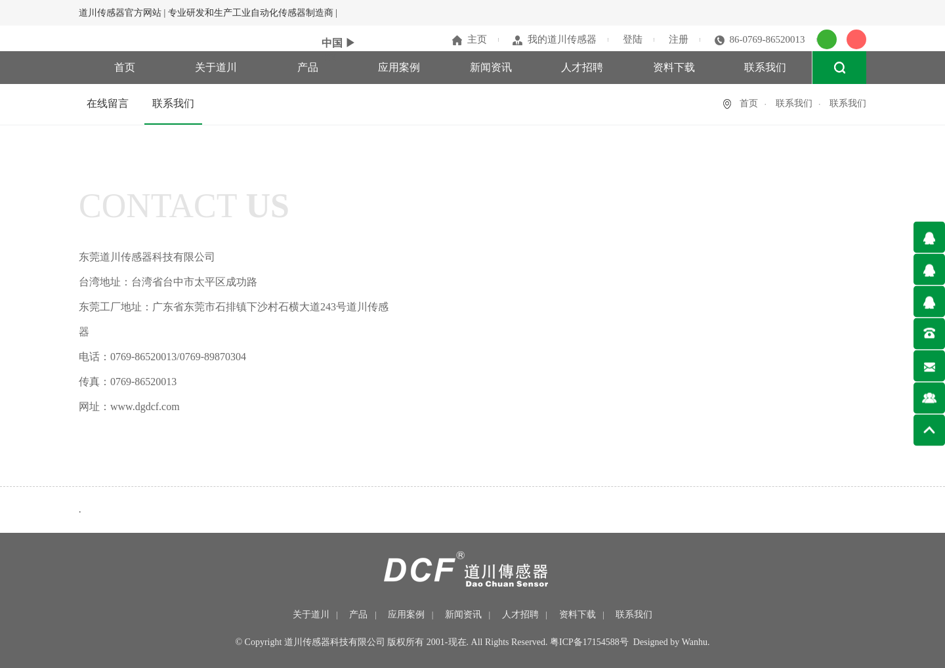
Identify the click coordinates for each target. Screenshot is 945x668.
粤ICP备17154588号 (589, 642)
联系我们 (765, 67)
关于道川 (216, 67)
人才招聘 (582, 67)
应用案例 (399, 67)
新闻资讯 (491, 67)
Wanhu (694, 642)
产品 (307, 67)
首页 (124, 67)
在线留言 (108, 103)
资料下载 (674, 67)
